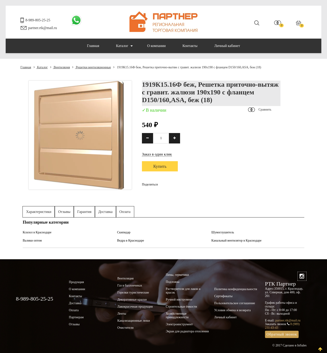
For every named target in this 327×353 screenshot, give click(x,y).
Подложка (172, 282)
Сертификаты (223, 296)
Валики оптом (32, 240)
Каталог (124, 46)
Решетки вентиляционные (91, 67)
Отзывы (64, 212)
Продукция (76, 282)
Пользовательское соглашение (234, 303)
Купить (159, 166)
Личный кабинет (227, 46)
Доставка (105, 212)
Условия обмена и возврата (232, 310)
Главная (93, 46)
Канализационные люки (133, 320)
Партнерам (76, 317)
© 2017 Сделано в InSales (289, 345)
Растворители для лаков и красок (183, 290)
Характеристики (38, 212)
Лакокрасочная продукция (135, 306)
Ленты (121, 313)
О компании (156, 46)
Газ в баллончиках (129, 285)
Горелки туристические (133, 292)
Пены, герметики (177, 274)
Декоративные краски (132, 299)
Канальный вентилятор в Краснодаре (236, 240)
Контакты (190, 46)
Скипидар (123, 232)
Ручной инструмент (179, 299)
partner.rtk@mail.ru (42, 28)
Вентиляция (60, 67)
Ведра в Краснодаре (130, 240)
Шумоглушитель (222, 232)
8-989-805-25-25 (37, 20)
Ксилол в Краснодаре (37, 232)
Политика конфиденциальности (235, 289)
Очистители (125, 327)
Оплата (125, 212)
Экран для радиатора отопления (187, 331)
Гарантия (84, 212)
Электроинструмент (179, 324)
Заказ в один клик (157, 154)
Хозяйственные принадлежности (177, 315)
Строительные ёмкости (181, 306)
